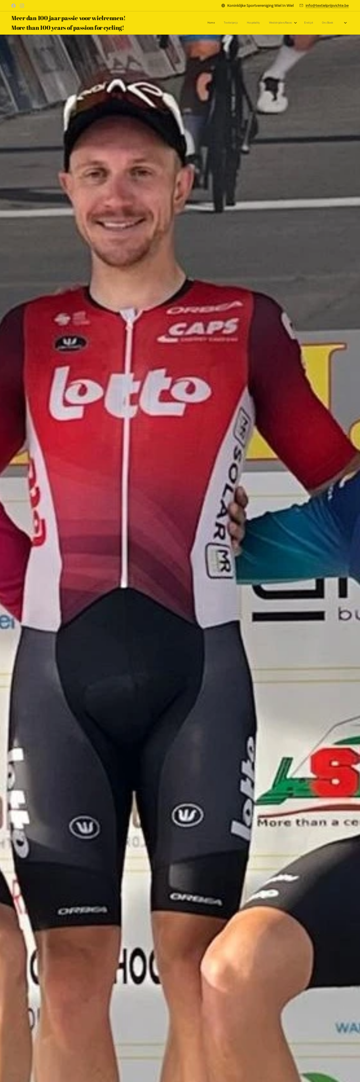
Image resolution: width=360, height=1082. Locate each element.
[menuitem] (275, 23)
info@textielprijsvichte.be (327, 5)
